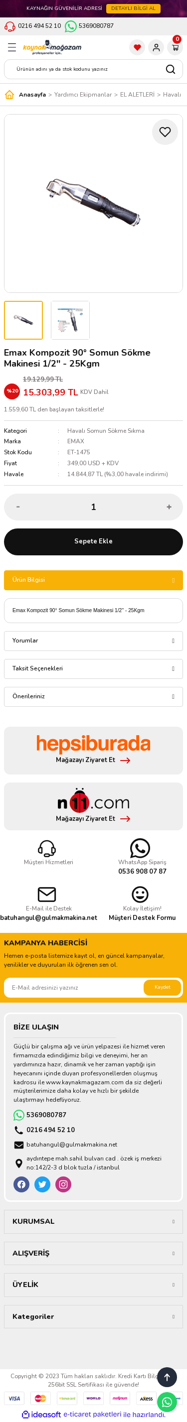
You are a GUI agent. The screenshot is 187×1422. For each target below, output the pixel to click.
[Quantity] (93, 507)
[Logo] (52, 47)
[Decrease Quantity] (18, 507)
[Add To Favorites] (165, 132)
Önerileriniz (28, 696)
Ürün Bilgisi (28, 580)
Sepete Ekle (93, 541)
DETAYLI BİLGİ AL (133, 8)
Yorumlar (25, 641)
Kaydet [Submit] (163, 987)
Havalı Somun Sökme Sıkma (106, 431)
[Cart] (175, 47)
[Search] (93, 69)
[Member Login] (156, 47)
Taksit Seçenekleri (37, 668)
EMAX (75, 441)
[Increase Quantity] (169, 507)
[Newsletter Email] (93, 988)
